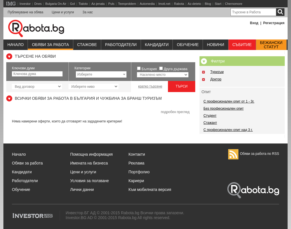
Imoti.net (164, 3)
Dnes (38, 3)
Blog (208, 3)
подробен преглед (175, 112)
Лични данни (82, 189)
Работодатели (121, 44)
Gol (72, 3)
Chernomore (233, 3)
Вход (254, 23)
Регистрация (273, 23)
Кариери (136, 180)
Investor (25, 3)
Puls (111, 3)
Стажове (87, 44)
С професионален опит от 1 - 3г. (228, 101)
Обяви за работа (50, 44)
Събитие (242, 44)
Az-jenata (98, 3)
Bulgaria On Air (55, 3)
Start (218, 3)
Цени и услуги (63, 12)
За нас (87, 12)
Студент (210, 115)
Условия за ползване (89, 180)
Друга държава (175, 69)
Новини (215, 44)
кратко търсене (150, 86)
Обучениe (188, 44)
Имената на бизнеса (89, 163)
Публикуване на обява (25, 12)
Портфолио (139, 172)
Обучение (21, 189)
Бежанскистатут (271, 45)
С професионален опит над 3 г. (228, 130)
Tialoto (83, 3)
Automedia (147, 3)
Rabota (179, 3)
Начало (15, 44)
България (149, 69)
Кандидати (157, 44)
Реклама (136, 163)
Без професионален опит (223, 108)
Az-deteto (194, 3)
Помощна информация (91, 154)
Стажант (210, 122)
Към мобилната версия (149, 189)
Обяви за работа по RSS (253, 153)
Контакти (136, 154)
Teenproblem (127, 3)
